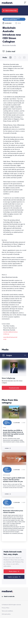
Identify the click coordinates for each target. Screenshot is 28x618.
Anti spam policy (6, 614)
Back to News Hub (10, 10)
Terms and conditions (7, 611)
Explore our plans (14, 577)
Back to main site (8, 596)
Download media (14, 388)
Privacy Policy (5, 608)
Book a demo (14, 571)
